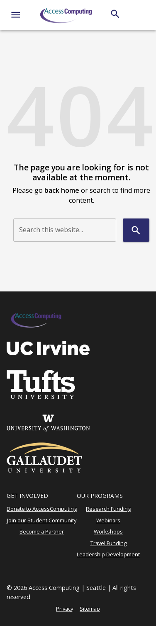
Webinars (108, 520)
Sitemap (90, 608)
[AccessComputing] (67, 15)
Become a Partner (42, 531)
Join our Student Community (41, 520)
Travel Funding (108, 543)
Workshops (108, 531)
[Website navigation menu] (15, 15)
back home (61, 190)
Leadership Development (108, 554)
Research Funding (108, 508)
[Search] (115, 14)
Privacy (64, 608)
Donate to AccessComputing (42, 508)
